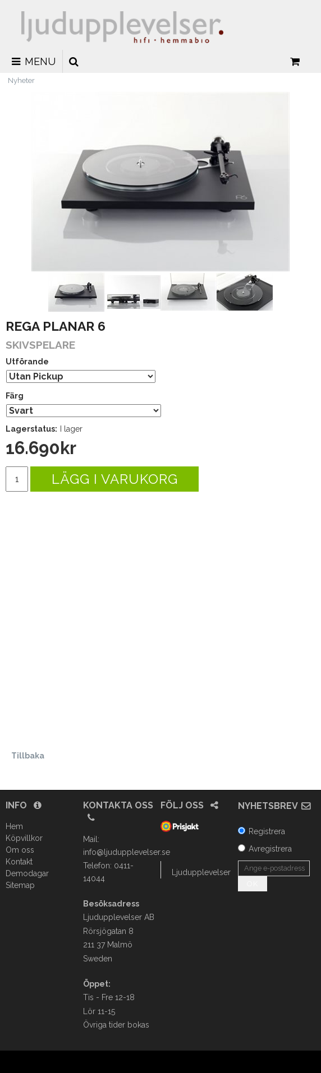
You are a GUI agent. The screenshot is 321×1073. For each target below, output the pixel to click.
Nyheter (21, 80)
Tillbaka (27, 755)
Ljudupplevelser (201, 872)
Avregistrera (270, 848)
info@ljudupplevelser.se (126, 852)
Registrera (267, 831)
